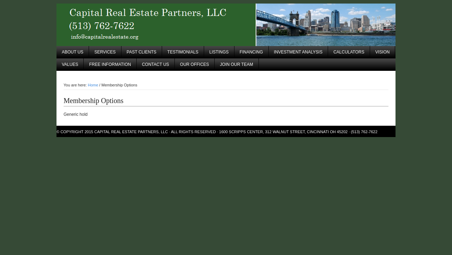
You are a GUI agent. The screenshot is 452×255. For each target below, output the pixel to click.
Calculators (348, 52)
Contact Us (155, 64)
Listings (219, 52)
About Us (72, 52)
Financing (251, 52)
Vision (382, 52)
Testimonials (182, 52)
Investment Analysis (298, 52)
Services (104, 52)
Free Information (110, 64)
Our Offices (194, 64)
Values (70, 64)
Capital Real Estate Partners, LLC (226, 25)
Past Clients (141, 52)
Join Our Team (236, 64)
